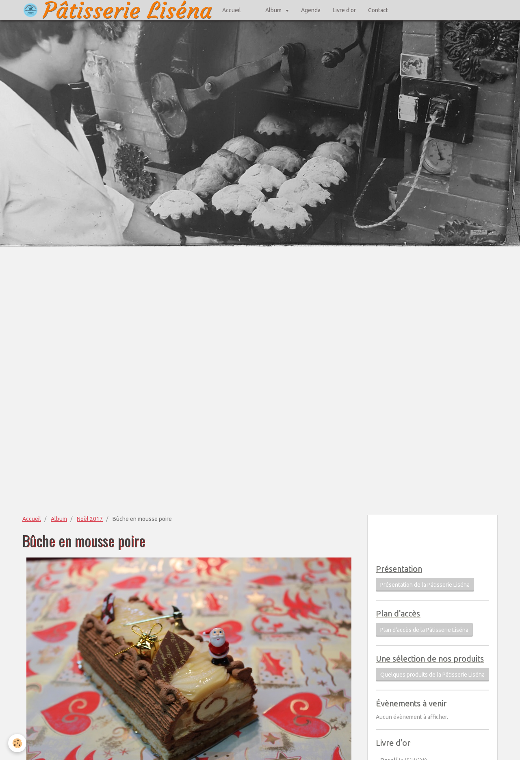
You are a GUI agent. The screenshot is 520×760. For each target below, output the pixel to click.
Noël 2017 (90, 519)
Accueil (231, 10)
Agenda (311, 10)
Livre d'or (344, 10)
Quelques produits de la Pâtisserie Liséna (432, 674)
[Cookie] (17, 743)
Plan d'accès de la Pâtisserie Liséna (424, 630)
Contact (378, 10)
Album (274, 10)
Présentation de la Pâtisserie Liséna (425, 584)
